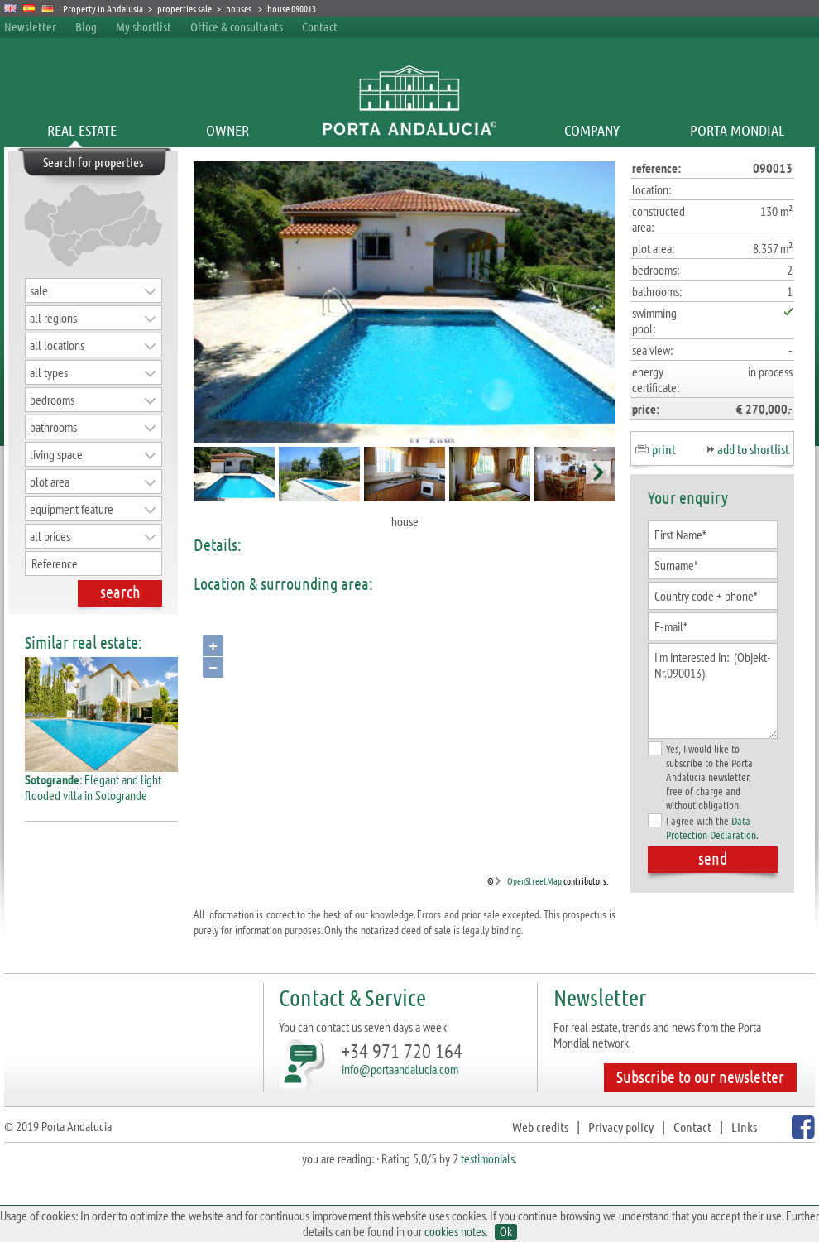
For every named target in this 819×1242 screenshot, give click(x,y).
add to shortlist (753, 449)
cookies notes (455, 1231)
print (664, 449)
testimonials (488, 1158)
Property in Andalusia (103, 8)
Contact (320, 26)
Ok (506, 1232)
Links (744, 1126)
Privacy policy (621, 1126)
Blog (86, 26)
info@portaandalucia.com (400, 1069)
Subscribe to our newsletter (700, 1076)
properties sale (184, 8)
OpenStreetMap (534, 880)
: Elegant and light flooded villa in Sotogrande (101, 781)
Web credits (540, 1126)
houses (239, 8)
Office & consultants (237, 26)
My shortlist (143, 26)
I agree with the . (703, 827)
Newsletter (30, 26)
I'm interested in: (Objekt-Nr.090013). (713, 691)
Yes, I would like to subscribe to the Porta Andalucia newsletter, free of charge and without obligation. (700, 776)
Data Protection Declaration (711, 827)
